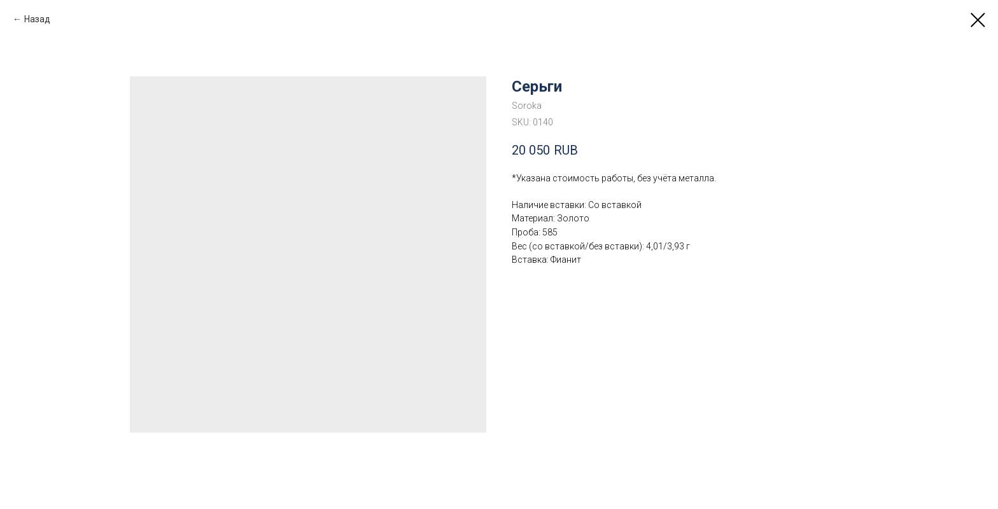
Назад (37, 19)
